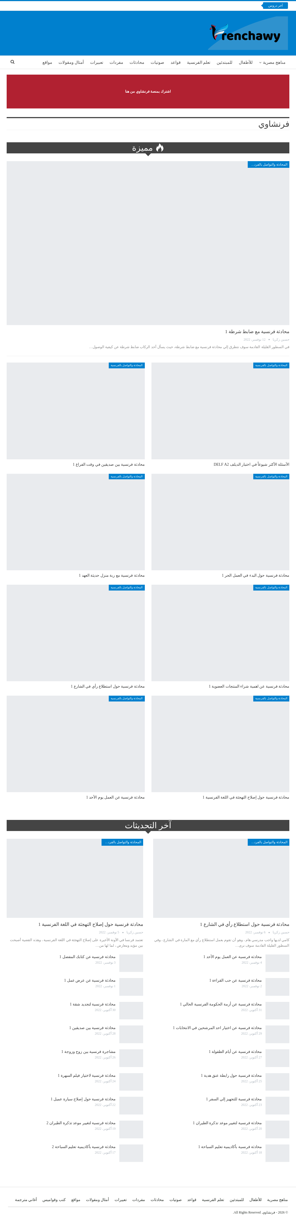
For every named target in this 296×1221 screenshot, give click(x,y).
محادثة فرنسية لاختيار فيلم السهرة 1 (87, 1075)
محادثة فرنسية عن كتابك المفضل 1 (87, 957)
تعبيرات (96, 62)
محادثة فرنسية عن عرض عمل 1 (90, 980)
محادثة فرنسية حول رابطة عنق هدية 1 (231, 1075)
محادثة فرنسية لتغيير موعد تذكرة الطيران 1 (227, 1123)
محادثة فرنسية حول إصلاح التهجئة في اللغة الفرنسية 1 (90, 924)
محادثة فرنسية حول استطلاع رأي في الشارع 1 (244, 924)
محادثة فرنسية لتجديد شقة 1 (93, 1004)
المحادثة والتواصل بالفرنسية (268, 164)
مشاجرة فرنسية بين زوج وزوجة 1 (88, 1052)
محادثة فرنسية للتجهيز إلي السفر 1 (234, 1099)
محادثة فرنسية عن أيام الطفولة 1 (235, 1052)
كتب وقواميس (54, 1200)
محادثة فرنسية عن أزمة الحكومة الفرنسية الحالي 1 (221, 1004)
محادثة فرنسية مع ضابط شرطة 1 (257, 331)
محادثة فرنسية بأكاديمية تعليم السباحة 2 (84, 1147)
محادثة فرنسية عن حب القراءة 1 (235, 980)
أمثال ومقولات (71, 62)
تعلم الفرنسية (199, 62)
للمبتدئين (224, 62)
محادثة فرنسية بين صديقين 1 (92, 1028)
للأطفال (246, 62)
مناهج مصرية (274, 62)
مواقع (47, 62)
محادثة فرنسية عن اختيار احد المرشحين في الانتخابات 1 (217, 1028)
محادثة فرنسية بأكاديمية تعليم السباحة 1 (230, 1147)
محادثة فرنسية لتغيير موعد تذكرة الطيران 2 (81, 1123)
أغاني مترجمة (26, 1200)
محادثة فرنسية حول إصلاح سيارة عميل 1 (83, 1099)
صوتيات (157, 62)
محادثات (137, 62)
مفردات (116, 62)
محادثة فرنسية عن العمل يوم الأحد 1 (232, 957)
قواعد (176, 62)
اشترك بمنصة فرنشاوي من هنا (148, 91)
